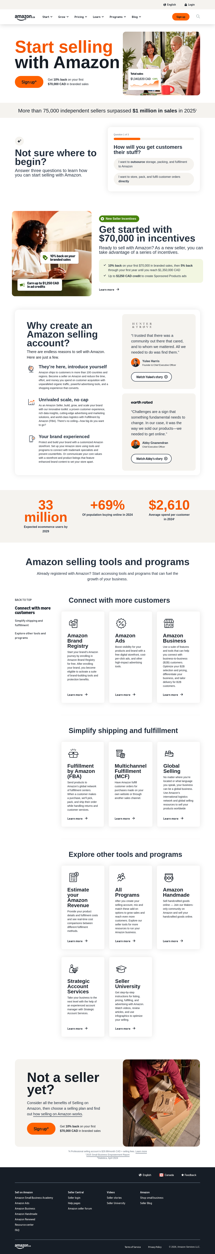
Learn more (75, 818)
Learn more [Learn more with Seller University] (122, 1028)
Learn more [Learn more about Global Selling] (171, 818)
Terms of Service (133, 1247)
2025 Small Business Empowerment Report (108, 1154)
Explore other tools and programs (30, 635)
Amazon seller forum (80, 1208)
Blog (135, 17)
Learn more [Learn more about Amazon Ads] (122, 695)
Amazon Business (25, 1208)
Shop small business (151, 1197)
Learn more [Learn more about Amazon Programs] (122, 941)
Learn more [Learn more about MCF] (122, 818)
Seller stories (114, 1197)
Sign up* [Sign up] (29, 82)
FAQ (17, 1230)
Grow (61, 17)
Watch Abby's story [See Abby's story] (149, 459)
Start (45, 17)
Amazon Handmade (26, 1213)
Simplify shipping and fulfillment (29, 623)
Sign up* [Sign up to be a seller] (41, 1128)
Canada (169, 1175)
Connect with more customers (33, 610)
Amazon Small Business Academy (34, 1197)
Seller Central (76, 1192)
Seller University (116, 1203)
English (171, 4)
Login (191, 4)
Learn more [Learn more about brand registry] (75, 695)
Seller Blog (146, 1203)
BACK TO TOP (23, 600)
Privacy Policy (155, 1247)
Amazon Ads (22, 1203)
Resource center (24, 1224)
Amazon (145, 1192)
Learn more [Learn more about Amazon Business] (170, 695)
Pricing (79, 17)
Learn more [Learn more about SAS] (75, 1028)
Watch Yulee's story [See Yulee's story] (149, 377)
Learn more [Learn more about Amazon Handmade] (170, 941)
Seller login (74, 1197)
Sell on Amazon (24, 1192)
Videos (111, 1192)
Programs (116, 17)
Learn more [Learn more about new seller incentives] (106, 289)
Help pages (74, 1203)
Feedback (190, 1175)
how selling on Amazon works (57, 1114)
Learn (97, 17)
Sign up (180, 17)
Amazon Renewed (25, 1219)
